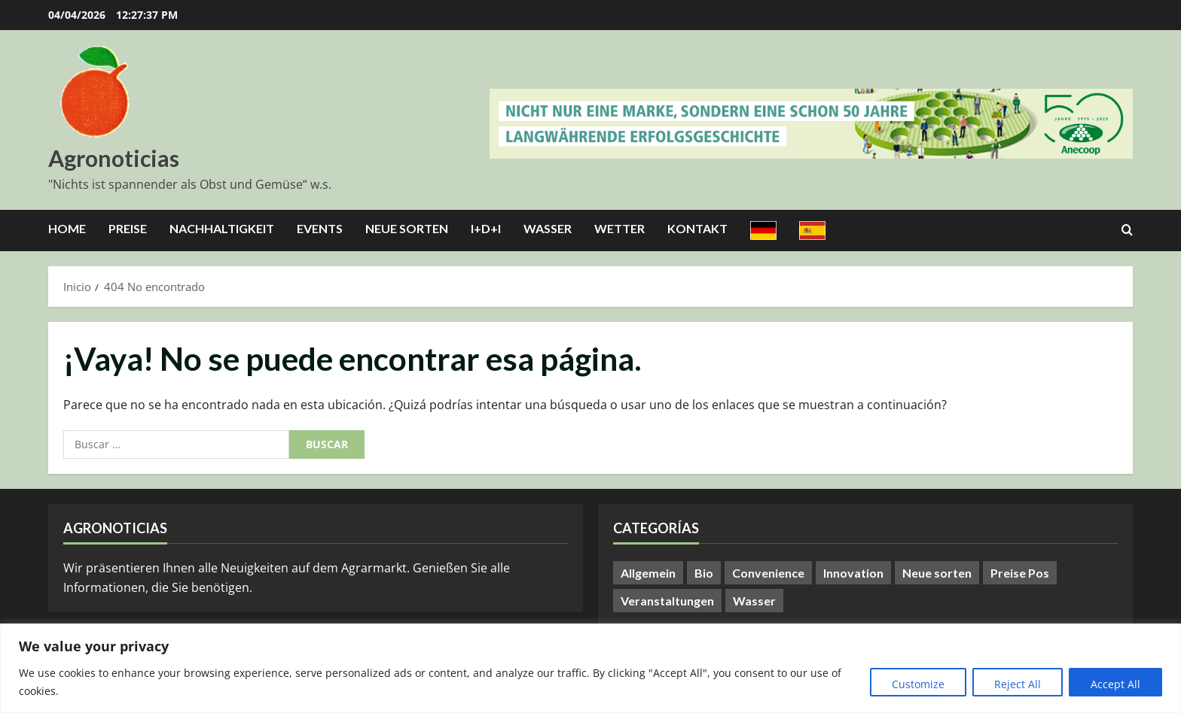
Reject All (1017, 684)
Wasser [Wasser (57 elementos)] (754, 600)
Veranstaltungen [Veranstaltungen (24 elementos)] (667, 600)
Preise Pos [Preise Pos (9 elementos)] (1019, 573)
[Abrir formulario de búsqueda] (1127, 230)
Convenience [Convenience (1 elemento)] (768, 573)
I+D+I (486, 228)
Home (67, 228)
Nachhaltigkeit (221, 228)
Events (320, 228)
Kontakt (697, 228)
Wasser (547, 228)
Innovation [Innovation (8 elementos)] (853, 573)
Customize (918, 684)
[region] (590, 668)
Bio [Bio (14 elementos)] (703, 573)
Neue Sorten (406, 228)
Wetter (619, 228)
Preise (127, 228)
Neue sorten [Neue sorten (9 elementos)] (937, 573)
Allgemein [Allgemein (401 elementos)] (648, 573)
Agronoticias (113, 157)
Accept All (1115, 684)
